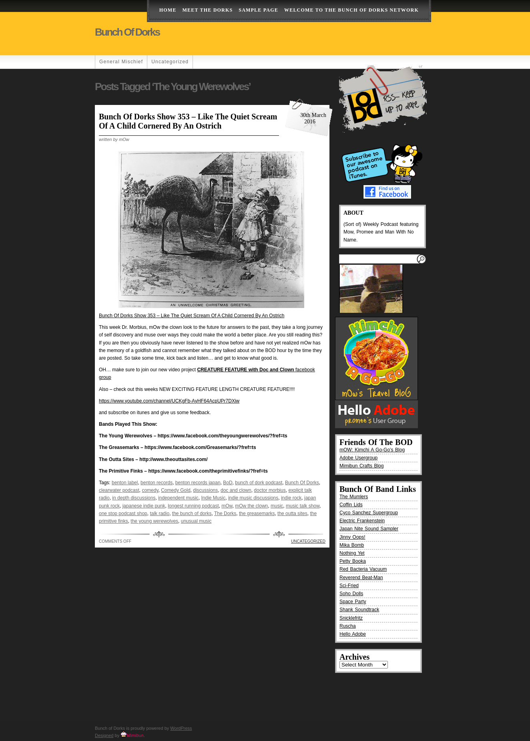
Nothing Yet (352, 553)
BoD (227, 482)
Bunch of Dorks (127, 32)
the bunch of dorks (192, 513)
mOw (226, 506)
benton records (157, 482)
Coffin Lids (351, 504)
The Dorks (225, 513)
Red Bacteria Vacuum (363, 569)
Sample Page (258, 10)
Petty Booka (352, 561)
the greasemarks (257, 513)
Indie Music (213, 498)
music (277, 506)
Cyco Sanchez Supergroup (368, 512)
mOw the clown (251, 506)
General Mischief (121, 61)
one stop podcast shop (123, 513)
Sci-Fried (349, 585)
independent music (178, 498)
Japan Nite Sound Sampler (368, 529)
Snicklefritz (351, 618)
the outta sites (292, 513)
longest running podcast (193, 506)
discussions (205, 490)
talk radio (159, 513)
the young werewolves (154, 521)
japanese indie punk (143, 506)
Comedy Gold (175, 490)
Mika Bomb (351, 545)
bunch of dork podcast (258, 482)
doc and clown (236, 490)
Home (168, 10)
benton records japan (198, 482)
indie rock (291, 498)
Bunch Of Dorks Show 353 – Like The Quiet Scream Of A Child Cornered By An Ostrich (188, 121)
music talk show (302, 506)
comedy (150, 490)
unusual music (196, 521)
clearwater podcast (119, 490)
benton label (125, 482)
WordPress (181, 728)
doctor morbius (269, 490)
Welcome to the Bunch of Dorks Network (351, 10)
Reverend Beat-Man (361, 577)
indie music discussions (253, 498)
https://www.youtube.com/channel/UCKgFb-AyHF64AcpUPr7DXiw (169, 401)
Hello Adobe (352, 634)
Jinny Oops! (352, 537)
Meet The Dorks (208, 10)
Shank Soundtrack (359, 609)
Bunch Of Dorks (302, 482)
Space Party (352, 601)
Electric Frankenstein (362, 521)
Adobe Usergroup (358, 458)
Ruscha (347, 626)
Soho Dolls (351, 593)
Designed (104, 735)
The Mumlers (353, 496)
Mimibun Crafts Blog (361, 466)
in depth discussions (133, 498)
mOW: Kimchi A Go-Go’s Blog (372, 450)
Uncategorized (170, 61)
